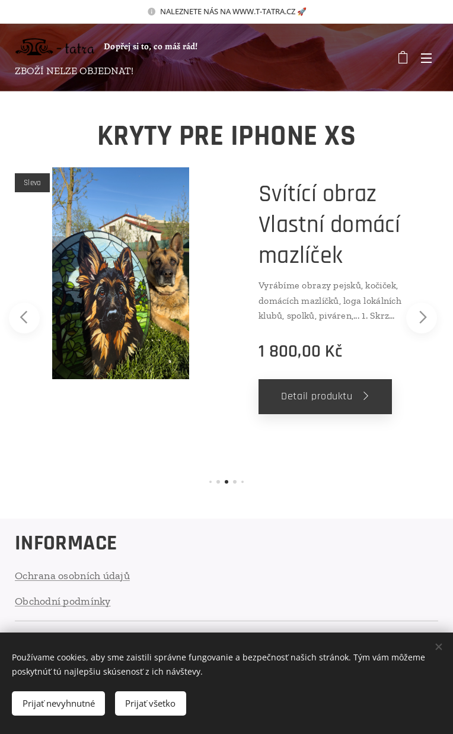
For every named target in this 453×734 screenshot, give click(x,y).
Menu (426, 58)
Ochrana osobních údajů (72, 575)
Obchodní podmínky (63, 601)
